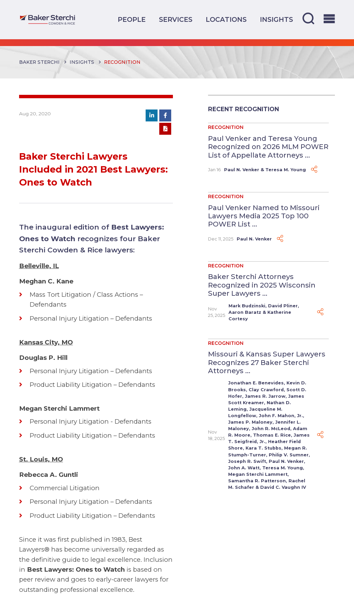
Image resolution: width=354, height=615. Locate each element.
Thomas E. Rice (272, 435)
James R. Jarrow (265, 396)
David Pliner (283, 305)
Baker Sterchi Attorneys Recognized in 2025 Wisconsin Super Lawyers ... (261, 284)
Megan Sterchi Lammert (257, 474)
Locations (226, 19)
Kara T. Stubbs (263, 448)
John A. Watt (244, 467)
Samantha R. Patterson (257, 480)
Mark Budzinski (246, 305)
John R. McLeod (271, 428)
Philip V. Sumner (289, 454)
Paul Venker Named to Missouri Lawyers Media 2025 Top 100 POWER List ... (264, 216)
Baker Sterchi (39, 62)
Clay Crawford (266, 389)
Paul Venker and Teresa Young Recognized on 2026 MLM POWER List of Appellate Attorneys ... (268, 146)
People (132, 19)
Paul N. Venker (241, 169)
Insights (276, 19)
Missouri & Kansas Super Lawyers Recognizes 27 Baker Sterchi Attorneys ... (266, 362)
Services (175, 19)
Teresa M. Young (285, 169)
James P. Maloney (250, 422)
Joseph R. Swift (247, 461)
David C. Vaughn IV (283, 487)
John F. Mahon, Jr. (281, 415)
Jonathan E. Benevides (256, 382)
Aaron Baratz (244, 312)
